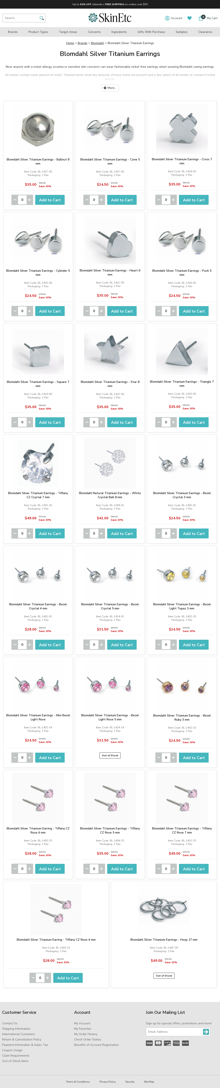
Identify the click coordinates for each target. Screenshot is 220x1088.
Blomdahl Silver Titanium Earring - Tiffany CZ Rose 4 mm (38, 830)
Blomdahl (97, 43)
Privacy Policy (107, 1081)
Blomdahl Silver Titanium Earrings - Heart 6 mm (110, 272)
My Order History (85, 1034)
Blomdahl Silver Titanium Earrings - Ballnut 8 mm (38, 161)
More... (112, 88)
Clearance (205, 32)
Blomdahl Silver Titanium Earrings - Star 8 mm (110, 384)
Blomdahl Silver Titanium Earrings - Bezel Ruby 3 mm (182, 718)
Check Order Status (87, 1039)
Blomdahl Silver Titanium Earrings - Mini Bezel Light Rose (38, 717)
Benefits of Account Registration (96, 1045)
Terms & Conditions (78, 1081)
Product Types (38, 32)
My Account (82, 1023)
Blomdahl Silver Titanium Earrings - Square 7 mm (38, 384)
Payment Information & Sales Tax (25, 1045)
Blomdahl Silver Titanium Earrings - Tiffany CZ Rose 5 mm (110, 830)
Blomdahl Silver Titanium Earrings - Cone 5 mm (110, 161)
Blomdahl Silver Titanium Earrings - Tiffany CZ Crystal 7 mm (38, 495)
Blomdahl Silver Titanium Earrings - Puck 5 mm (181, 273)
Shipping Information (16, 1029)
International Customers (18, 1034)
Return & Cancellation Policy (21, 1039)
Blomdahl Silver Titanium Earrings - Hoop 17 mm (163, 940)
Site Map (149, 1081)
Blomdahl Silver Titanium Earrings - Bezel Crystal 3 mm (182, 495)
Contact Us (9, 1023)
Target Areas (68, 32)
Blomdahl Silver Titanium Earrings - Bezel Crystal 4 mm (38, 606)
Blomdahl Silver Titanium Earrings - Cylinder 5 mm (38, 273)
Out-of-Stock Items (15, 1061)
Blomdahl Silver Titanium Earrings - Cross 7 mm (182, 161)
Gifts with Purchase (151, 32)
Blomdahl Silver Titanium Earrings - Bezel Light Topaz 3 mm (182, 606)
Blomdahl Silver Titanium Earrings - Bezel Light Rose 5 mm (110, 717)
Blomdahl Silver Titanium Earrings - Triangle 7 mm (182, 384)
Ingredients (119, 32)
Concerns (94, 32)
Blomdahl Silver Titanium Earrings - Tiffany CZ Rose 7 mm (182, 830)
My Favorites (82, 1029)
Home (70, 43)
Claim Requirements (15, 1056)
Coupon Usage (12, 1050)
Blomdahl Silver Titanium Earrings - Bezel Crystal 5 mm (110, 606)
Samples (182, 32)
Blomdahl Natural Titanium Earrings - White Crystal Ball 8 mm (110, 495)
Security (129, 1081)
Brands (13, 32)
